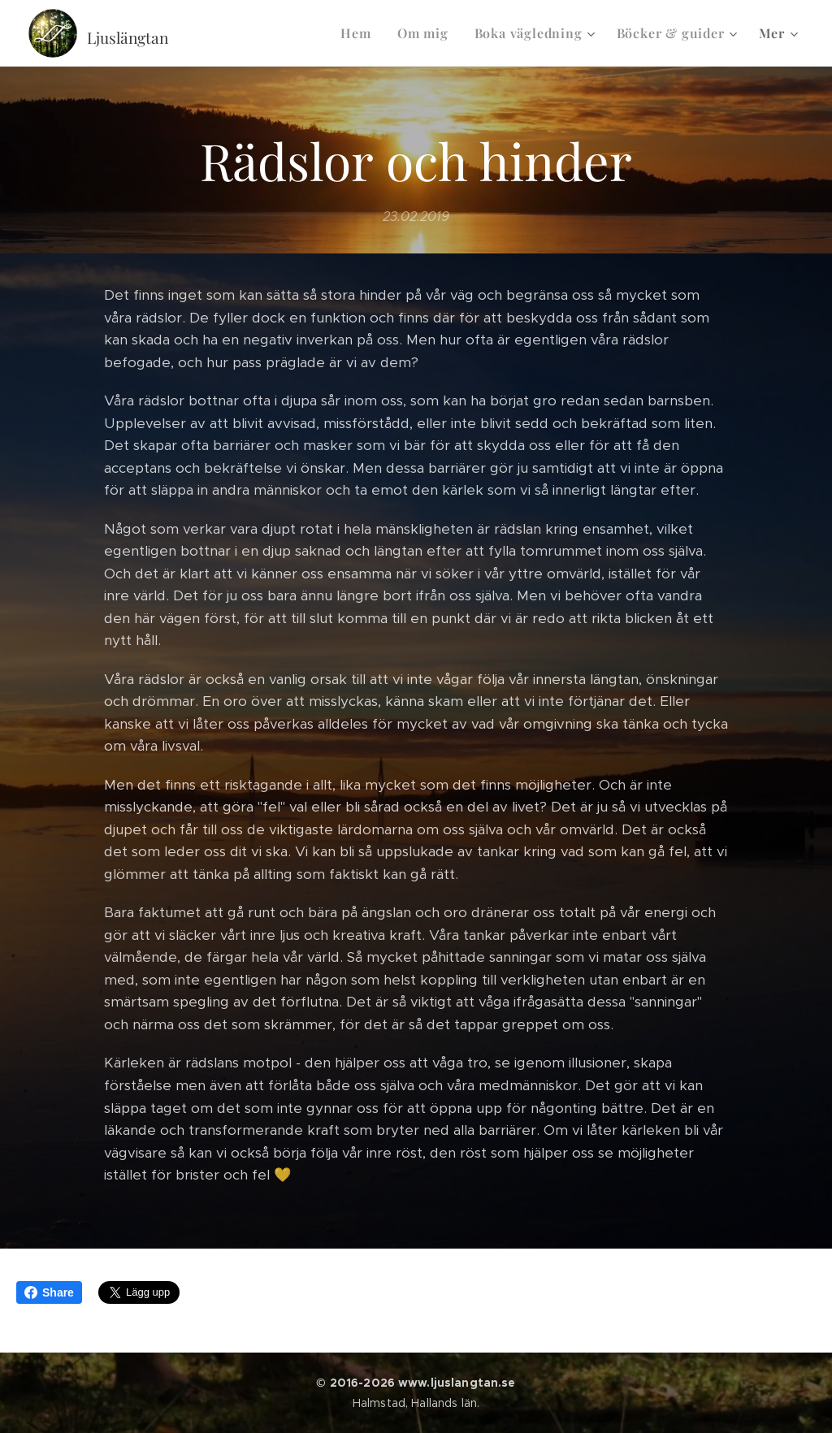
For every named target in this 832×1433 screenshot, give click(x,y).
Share (49, 1292)
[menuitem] (360, 33)
